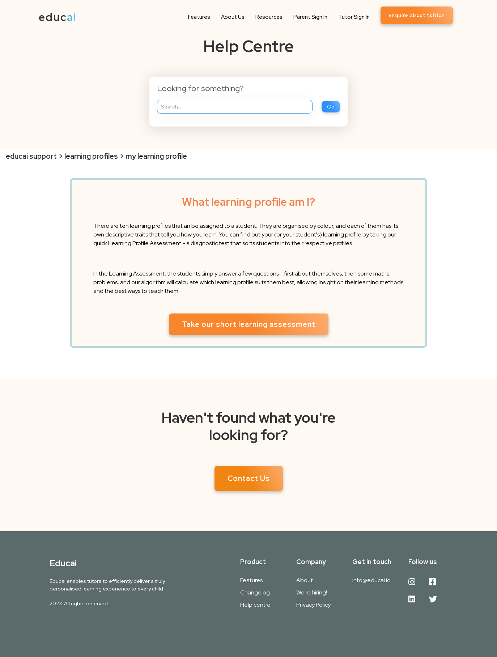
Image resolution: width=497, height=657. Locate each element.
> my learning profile (153, 156)
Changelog (255, 592)
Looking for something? (200, 88)
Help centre (255, 605)
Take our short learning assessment (248, 324)
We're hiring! (311, 592)
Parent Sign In (310, 17)
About (304, 580)
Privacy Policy (313, 605)
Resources (269, 17)
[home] (57, 17)
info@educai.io (371, 580)
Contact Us (249, 478)
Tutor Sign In (354, 17)
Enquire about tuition (416, 15)
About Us (233, 17)
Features (199, 17)
